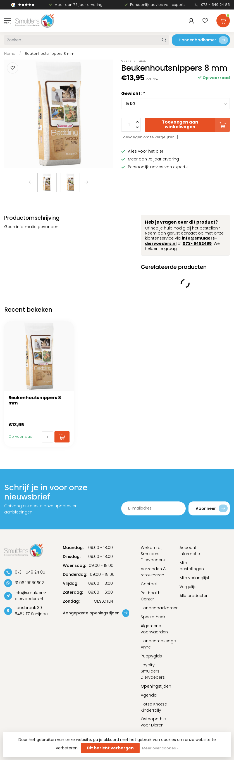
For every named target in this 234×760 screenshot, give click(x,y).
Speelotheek (153, 617)
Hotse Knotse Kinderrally (154, 707)
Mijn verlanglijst (194, 578)
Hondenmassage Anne (156, 644)
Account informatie (190, 551)
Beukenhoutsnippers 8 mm (49, 53)
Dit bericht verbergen (110, 748)
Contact (149, 584)
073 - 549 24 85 (215, 4)
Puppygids (151, 656)
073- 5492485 (197, 243)
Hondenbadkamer (203, 40)
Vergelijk (188, 586)
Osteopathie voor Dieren (153, 722)
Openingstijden (156, 686)
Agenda (149, 695)
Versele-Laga (133, 61)
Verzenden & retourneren (153, 572)
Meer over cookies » (160, 748)
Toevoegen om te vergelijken (148, 137)
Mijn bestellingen (192, 566)
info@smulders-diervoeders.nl (31, 596)
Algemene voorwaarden (154, 629)
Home (9, 53)
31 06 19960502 (29, 583)
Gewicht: (133, 93)
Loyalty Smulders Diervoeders (153, 671)
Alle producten (194, 595)
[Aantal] (47, 436)
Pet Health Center (151, 596)
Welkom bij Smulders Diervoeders (153, 554)
